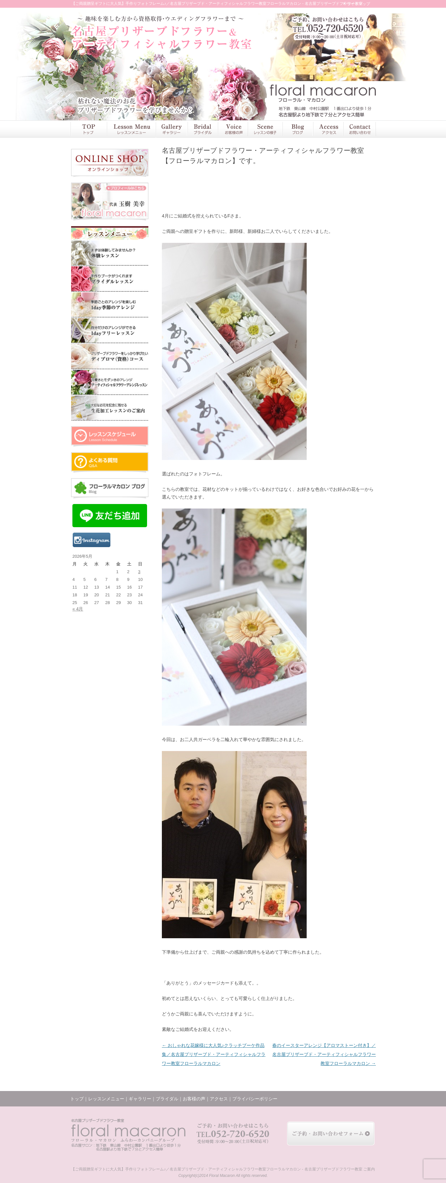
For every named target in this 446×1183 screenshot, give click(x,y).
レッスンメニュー (131, 129)
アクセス (328, 129)
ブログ (298, 129)
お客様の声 (233, 129)
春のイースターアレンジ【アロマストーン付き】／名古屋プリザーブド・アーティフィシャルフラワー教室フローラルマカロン (324, 1054)
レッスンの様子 (265, 129)
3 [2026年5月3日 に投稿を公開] (139, 571)
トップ (88, 129)
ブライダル (202, 129)
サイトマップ (358, 4)
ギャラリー (171, 129)
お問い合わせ (359, 129)
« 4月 (77, 608)
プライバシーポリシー (254, 1098)
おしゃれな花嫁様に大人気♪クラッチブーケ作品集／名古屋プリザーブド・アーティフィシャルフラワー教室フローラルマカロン (213, 1054)
